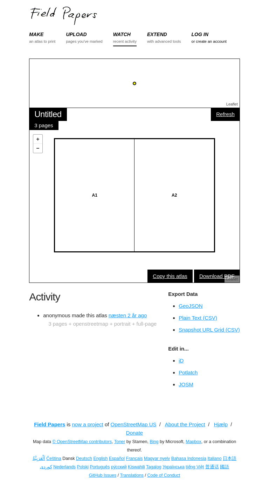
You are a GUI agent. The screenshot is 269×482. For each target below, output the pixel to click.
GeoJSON (190, 306)
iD (181, 361)
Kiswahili (136, 466)
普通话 (212, 466)
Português (100, 466)
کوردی (46, 466)
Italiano (214, 458)
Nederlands (64, 466)
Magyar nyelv (157, 458)
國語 (224, 466)
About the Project (185, 424)
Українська (174, 466)
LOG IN (200, 34)
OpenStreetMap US (134, 424)
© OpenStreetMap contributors (82, 441)
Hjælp (221, 424)
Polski (83, 466)
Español (117, 458)
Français (134, 458)
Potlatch (188, 372)
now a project (87, 424)
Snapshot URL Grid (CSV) (209, 330)
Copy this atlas (170, 276)
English (100, 458)
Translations (132, 475)
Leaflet (232, 104)
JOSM (186, 384)
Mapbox (193, 441)
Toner (119, 441)
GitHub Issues (103, 475)
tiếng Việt (195, 466)
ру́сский (119, 466)
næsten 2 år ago (128, 315)
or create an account (209, 41)
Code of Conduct (163, 475)
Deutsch (84, 458)
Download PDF (217, 276)
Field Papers (49, 424)
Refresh (225, 114)
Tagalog (153, 466)
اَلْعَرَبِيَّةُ (39, 458)
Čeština (53, 458)
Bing (154, 441)
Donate (134, 433)
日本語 (229, 458)
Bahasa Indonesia (188, 458)
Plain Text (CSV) (198, 318)
